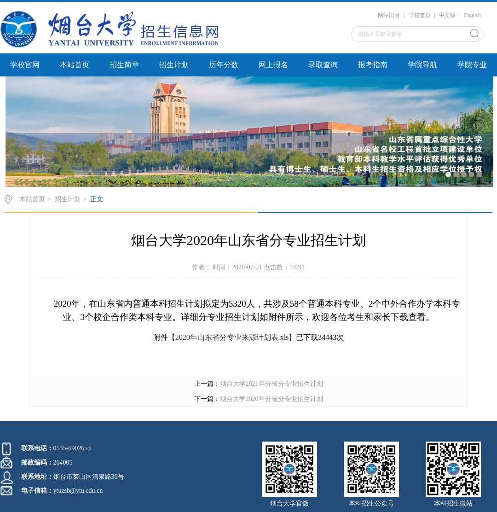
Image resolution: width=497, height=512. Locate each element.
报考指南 (372, 65)
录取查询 (323, 65)
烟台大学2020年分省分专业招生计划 (271, 399)
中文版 (447, 15)
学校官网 (25, 65)
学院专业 (472, 65)
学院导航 (422, 65)
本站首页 (74, 65)
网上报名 (273, 65)
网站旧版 (389, 15)
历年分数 (223, 65)
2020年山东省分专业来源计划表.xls (232, 337)
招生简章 (124, 65)
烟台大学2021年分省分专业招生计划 (271, 383)
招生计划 (174, 65)
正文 (96, 199)
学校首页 (420, 15)
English (472, 15)
